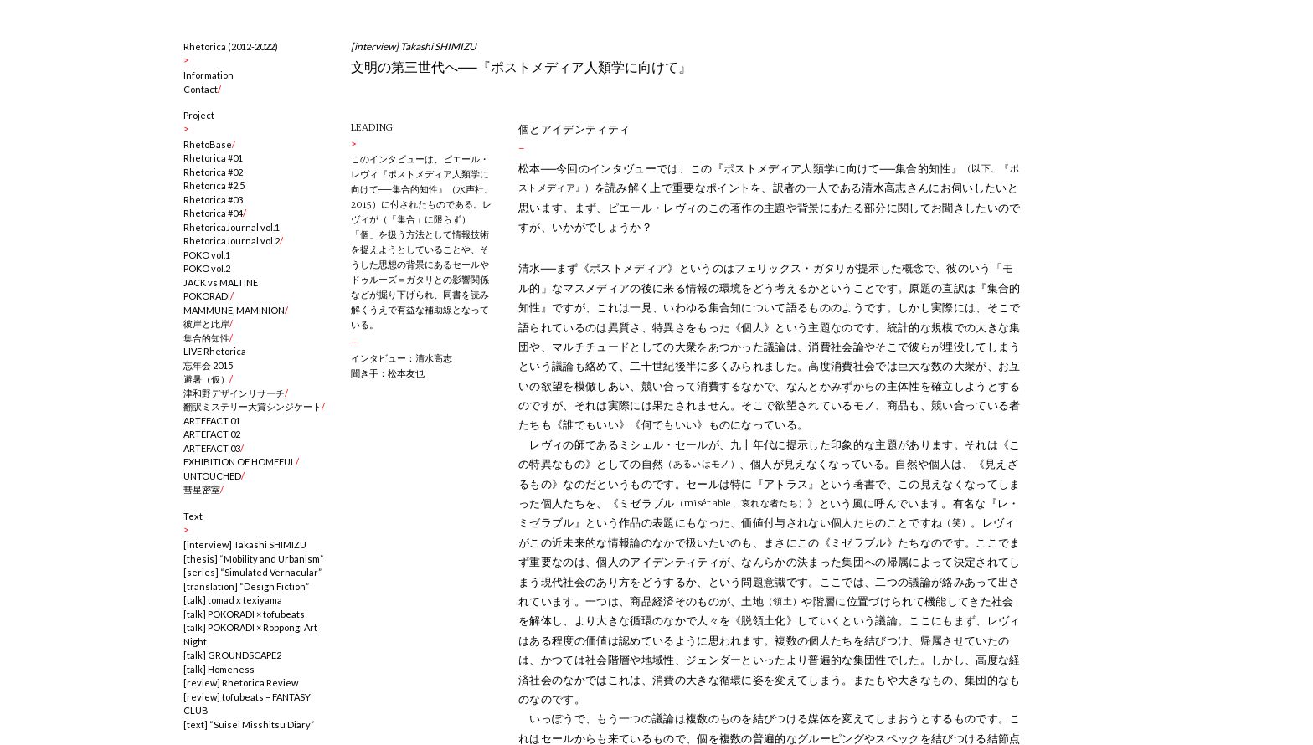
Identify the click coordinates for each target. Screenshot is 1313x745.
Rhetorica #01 (213, 157)
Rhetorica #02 (213, 172)
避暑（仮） (206, 378)
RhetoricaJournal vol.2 (231, 240)
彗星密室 (201, 489)
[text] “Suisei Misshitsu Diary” (248, 724)
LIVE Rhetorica (214, 351)
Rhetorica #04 (213, 213)
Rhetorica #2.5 (214, 185)
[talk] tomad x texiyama (232, 599)
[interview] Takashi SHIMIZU (244, 544)
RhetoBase (207, 144)
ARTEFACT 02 (211, 434)
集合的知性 (206, 337)
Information (208, 74)
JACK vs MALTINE (220, 282)
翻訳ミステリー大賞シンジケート (252, 406)
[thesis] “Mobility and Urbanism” (253, 558)
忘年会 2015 (208, 365)
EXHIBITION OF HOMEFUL (239, 461)
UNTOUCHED (212, 475)
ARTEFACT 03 (211, 448)
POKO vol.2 (206, 268)
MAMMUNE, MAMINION (234, 310)
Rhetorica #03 (213, 199)
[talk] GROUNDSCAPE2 (232, 655)
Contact (200, 89)
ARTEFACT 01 (211, 420)
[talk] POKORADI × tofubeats (244, 614)
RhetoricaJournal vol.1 (231, 227)
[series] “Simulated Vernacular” (252, 572)
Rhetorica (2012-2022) (230, 46)
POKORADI (206, 295)
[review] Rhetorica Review (240, 682)
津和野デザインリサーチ (234, 393)
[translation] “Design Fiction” (246, 586)
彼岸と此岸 (206, 323)
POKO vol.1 (206, 254)
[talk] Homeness (219, 669)
